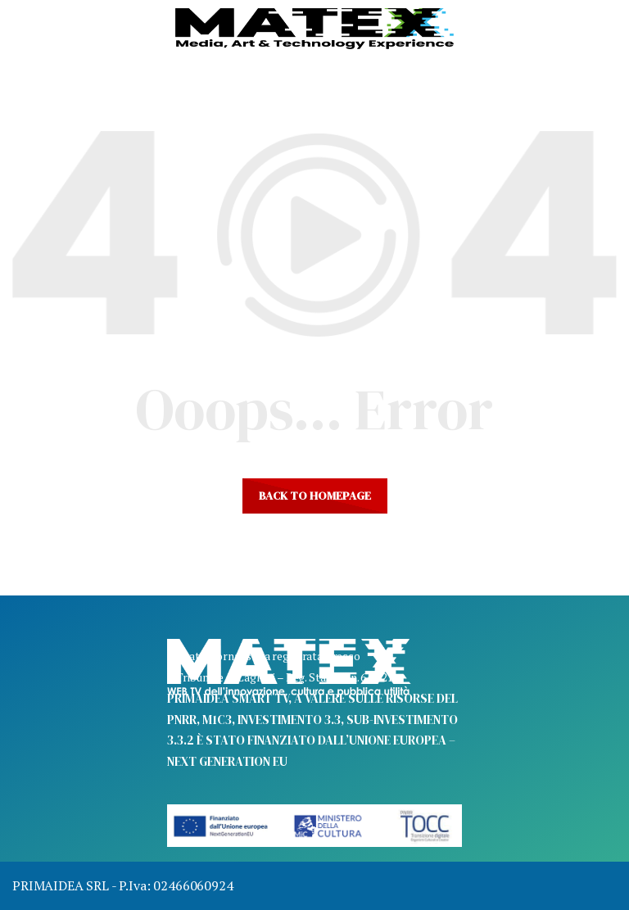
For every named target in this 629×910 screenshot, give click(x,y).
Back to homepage (315, 495)
